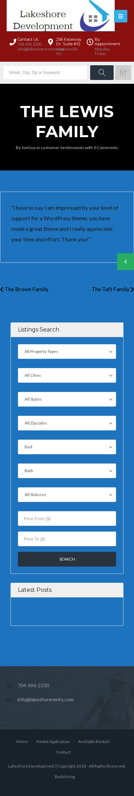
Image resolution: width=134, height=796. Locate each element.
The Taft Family (113, 289)
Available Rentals (94, 741)
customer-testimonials (62, 147)
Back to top (65, 776)
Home (22, 741)
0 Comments (106, 147)
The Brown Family (24, 289)
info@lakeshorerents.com (46, 699)
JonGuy (28, 147)
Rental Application (53, 741)
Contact (63, 752)
